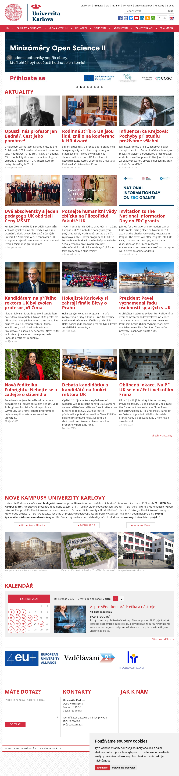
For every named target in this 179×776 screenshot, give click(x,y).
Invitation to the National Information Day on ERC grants (142, 216)
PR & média (166, 28)
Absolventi (120, 28)
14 (35, 617)
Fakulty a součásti (29, 28)
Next (170, 58)
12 (23, 617)
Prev (9, 58)
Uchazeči (81, 28)
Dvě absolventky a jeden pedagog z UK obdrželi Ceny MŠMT (31, 216)
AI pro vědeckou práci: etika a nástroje (122, 606)
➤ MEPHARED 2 (86, 525)
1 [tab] (115, 598)
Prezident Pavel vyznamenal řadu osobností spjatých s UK (145, 302)
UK (7, 28)
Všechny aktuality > (163, 435)
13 (29, 617)
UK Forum (86, 5)
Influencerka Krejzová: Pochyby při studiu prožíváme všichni (143, 136)
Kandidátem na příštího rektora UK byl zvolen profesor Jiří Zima (30, 302)
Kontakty (159, 5)
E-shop (170, 5)
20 (29, 623)
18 (17, 623)
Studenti (100, 28)
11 (17, 617)
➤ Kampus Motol (141, 525)
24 (11, 629)
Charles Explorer (143, 5)
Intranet (116, 5)
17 (11, 623)
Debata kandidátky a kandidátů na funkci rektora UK (85, 389)
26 (23, 629)
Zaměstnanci (144, 28)
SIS (107, 5)
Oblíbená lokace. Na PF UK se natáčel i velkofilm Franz (146, 389)
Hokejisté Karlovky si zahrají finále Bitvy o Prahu (85, 302)
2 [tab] (121, 598)
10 (11, 617)
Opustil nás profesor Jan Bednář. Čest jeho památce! (31, 136)
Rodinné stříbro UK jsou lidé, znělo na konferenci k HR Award (89, 136)
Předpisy (98, 5)
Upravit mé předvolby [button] (123, 767)
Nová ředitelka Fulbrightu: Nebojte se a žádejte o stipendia (31, 389)
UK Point (127, 5)
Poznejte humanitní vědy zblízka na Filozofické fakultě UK (89, 216)
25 (17, 629)
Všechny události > (163, 639)
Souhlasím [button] (102, 767)
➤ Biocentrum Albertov (32, 525)
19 (23, 623)
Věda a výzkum (58, 28)
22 (41, 623)
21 (35, 623)
